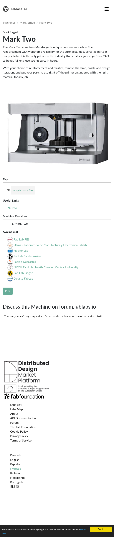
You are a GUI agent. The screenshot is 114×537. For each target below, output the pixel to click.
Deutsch (15, 455)
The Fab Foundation (23, 427)
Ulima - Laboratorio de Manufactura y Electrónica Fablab (50, 245)
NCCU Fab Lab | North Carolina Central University (46, 267)
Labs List (16, 404)
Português (16, 482)
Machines (9, 22)
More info (7, 533)
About (14, 413)
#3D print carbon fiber (23, 190)
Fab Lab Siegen (23, 273)
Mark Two (45, 22)
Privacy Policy (19, 436)
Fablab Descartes (25, 261)
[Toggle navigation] (106, 9)
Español (15, 464)
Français (15, 468)
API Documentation (23, 418)
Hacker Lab (21, 250)
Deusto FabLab (23, 278)
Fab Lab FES (21, 239)
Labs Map (16, 409)
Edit (7, 291)
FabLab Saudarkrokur (27, 256)
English (14, 459)
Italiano (15, 473)
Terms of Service (21, 440)
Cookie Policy (19, 431)
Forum (14, 422)
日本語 (14, 486)
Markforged (27, 22)
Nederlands (17, 477)
